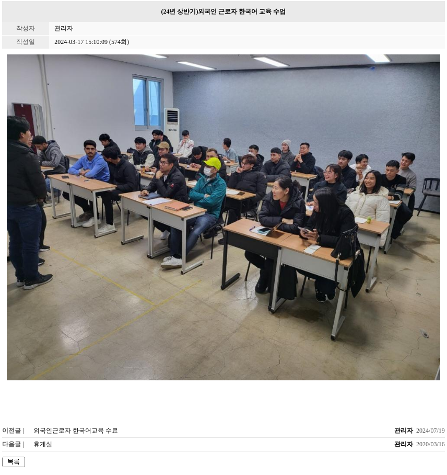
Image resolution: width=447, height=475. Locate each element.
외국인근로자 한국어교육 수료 (75, 430)
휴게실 (42, 444)
